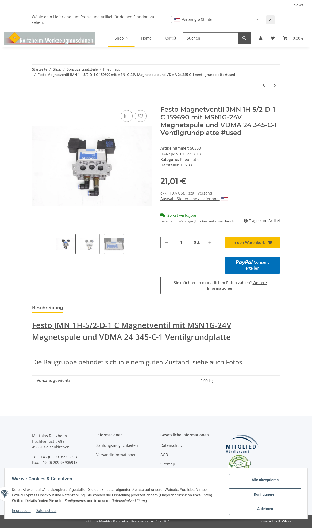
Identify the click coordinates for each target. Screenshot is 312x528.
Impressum (22, 511)
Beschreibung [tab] (47, 307)
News (298, 4)
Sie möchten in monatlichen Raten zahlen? (220, 285)
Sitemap (167, 464)
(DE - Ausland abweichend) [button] (214, 221)
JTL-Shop (284, 521)
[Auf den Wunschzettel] (141, 116)
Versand (205, 193)
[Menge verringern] (166, 242)
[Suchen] (210, 38)
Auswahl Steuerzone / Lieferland (194, 198)
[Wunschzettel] (273, 38)
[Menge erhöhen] (210, 242)
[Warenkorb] (293, 38)
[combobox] (215, 19)
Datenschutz (171, 445)
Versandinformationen (116, 454)
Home (146, 38)
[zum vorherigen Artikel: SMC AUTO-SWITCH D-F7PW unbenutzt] (263, 85)
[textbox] (215, 19)
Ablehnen (264, 509)
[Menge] (181, 242)
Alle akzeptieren (263, 481)
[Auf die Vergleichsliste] (127, 116)
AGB (164, 454)
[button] (261, 38)
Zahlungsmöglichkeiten (117, 445)
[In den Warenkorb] (36, 103)
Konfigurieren (263, 495)
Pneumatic (189, 159)
